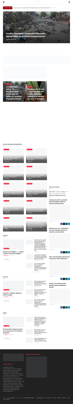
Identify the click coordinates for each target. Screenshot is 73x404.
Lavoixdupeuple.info (40, 397)
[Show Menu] (3, 2)
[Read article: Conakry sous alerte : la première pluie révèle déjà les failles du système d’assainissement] (59, 212)
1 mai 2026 (11, 255)
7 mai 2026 (36, 342)
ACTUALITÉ (8, 30)
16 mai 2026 (6, 161)
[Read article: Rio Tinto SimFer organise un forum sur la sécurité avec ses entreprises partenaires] (13, 189)
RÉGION (64, 397)
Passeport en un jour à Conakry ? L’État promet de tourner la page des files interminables (12, 210)
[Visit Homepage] (36, 2)
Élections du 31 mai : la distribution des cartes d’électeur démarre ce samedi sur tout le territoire (36, 94)
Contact (68, 397)
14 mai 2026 (29, 195)
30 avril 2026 (37, 271)
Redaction (9, 39)
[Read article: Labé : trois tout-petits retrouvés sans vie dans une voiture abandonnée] (13, 172)
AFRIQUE (59, 397)
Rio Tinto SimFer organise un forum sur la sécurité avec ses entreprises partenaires (13, 330)
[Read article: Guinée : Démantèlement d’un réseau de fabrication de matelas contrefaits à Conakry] (29, 340)
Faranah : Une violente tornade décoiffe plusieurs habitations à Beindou (57, 285)
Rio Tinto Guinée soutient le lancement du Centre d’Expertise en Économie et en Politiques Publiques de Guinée (40, 292)
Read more (7, 259)
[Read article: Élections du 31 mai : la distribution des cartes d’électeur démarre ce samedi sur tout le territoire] (59, 241)
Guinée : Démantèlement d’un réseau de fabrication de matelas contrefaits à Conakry (40, 339)
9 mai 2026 (36, 286)
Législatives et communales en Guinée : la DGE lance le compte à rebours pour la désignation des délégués (36, 193)
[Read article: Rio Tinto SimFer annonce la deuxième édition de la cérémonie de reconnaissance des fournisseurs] (29, 283)
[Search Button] (69, 2)
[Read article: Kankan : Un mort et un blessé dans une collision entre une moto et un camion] (36, 206)
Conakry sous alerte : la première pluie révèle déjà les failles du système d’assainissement (31, 7)
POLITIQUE (54, 397)
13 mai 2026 (6, 212)
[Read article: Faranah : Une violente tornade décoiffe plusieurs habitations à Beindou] (36, 172)
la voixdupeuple (12, 397)
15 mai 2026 (6, 178)
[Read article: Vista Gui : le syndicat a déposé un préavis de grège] (13, 224)
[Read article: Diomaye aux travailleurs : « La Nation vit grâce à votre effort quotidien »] (13, 244)
